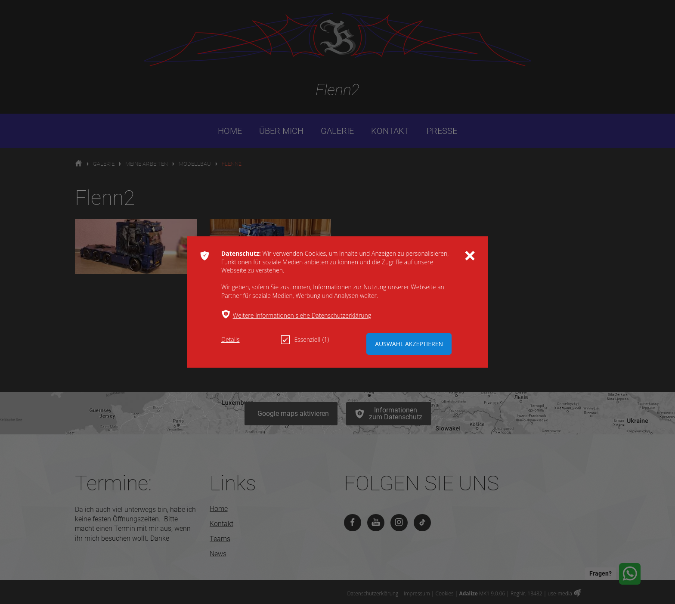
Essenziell (305, 339)
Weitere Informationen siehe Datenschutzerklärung (302, 315)
